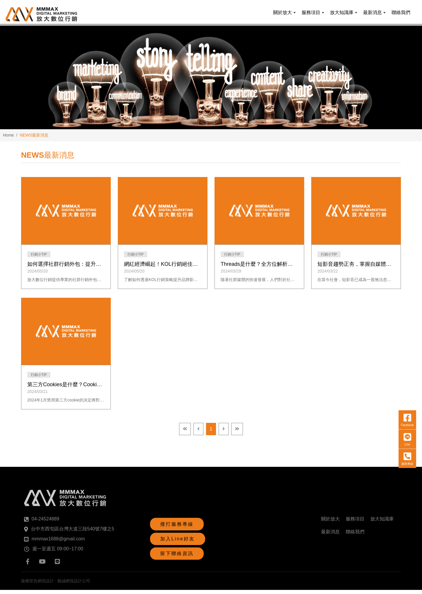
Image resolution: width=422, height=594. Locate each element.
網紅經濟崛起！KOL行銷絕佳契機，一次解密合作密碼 (162, 268)
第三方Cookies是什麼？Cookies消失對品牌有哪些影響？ (66, 389)
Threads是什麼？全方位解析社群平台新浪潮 (259, 268)
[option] (211, 80)
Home (8, 139)
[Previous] (198, 433)
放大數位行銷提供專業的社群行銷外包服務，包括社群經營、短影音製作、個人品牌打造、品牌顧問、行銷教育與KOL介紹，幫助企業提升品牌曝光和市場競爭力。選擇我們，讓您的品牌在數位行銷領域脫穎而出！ (66, 283)
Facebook (404, 368)
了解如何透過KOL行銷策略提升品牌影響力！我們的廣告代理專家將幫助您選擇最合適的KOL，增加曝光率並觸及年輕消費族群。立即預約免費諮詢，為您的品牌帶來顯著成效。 (162, 283)
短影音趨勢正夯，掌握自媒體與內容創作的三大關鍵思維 (356, 268)
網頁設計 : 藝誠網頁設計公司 (64, 585)
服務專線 (405, 406)
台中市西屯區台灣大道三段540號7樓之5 (73, 532)
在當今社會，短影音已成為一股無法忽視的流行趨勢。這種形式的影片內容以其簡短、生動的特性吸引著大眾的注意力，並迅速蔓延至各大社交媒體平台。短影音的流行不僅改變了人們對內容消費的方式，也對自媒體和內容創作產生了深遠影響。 (356, 283)
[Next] (224, 433)
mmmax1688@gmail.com (58, 542)
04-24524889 (45, 522)
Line (405, 387)
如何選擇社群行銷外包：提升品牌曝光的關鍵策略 (66, 268)
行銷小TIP (39, 258)
